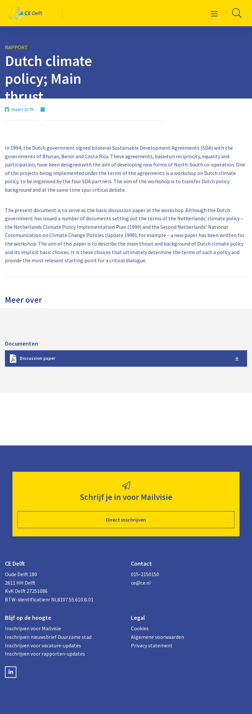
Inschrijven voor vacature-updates (43, 645)
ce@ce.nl (141, 582)
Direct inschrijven (126, 519)
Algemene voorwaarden (157, 637)
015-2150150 (145, 574)
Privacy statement (152, 645)
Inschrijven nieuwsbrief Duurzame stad (48, 637)
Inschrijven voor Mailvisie (33, 628)
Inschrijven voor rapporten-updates (45, 653)
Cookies (140, 628)
